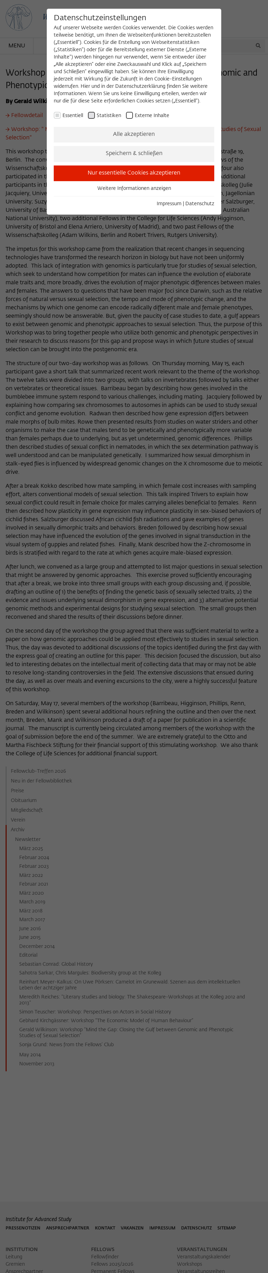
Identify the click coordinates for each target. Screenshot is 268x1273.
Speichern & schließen (134, 153)
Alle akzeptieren (134, 134)
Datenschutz (199, 203)
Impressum (169, 203)
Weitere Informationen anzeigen (134, 188)
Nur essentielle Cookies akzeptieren (134, 173)
